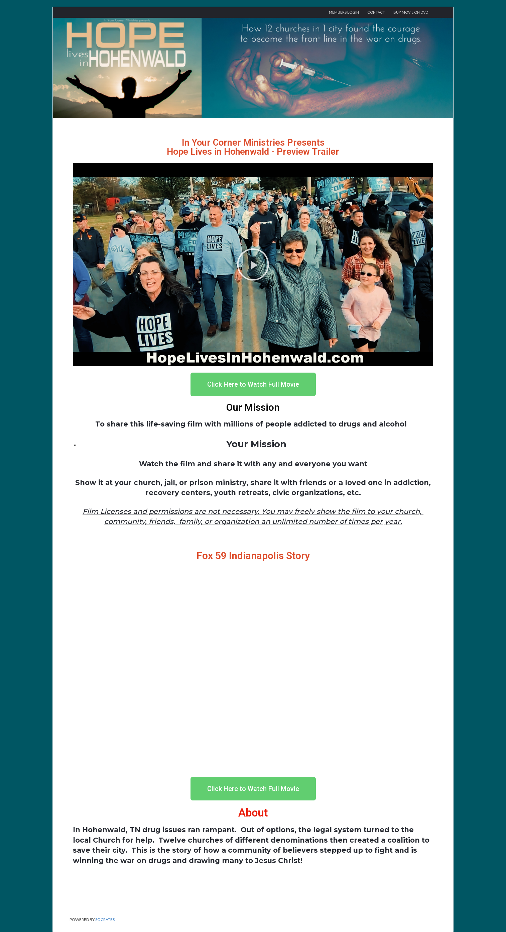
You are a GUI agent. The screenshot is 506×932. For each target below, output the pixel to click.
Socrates (105, 919)
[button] (253, 264)
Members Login (344, 12)
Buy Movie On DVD (410, 12)
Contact (376, 12)
